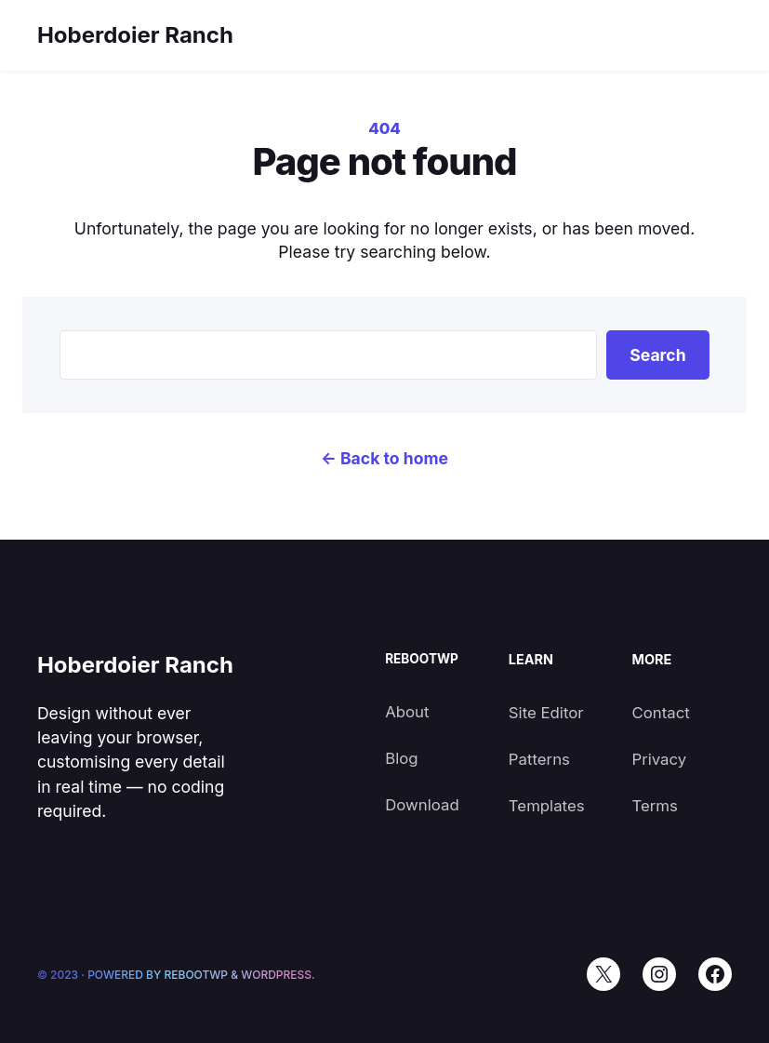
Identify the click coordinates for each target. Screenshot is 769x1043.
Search (657, 355)
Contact (660, 712)
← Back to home (384, 458)
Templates (547, 805)
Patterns (539, 759)
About (407, 711)
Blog (401, 758)
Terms (654, 805)
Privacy (658, 759)
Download (422, 805)
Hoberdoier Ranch (135, 34)
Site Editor (546, 712)
